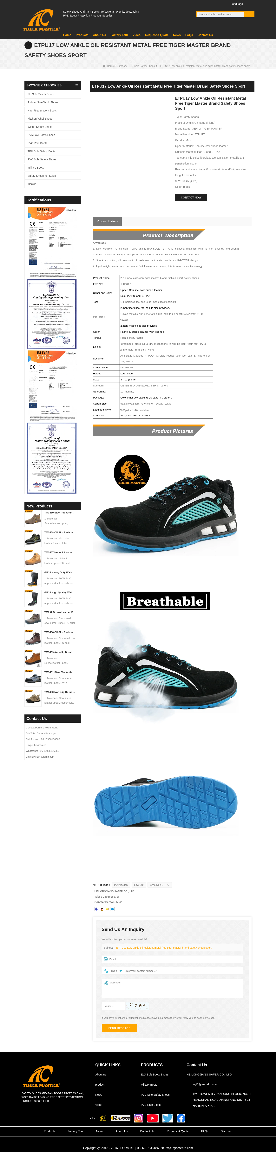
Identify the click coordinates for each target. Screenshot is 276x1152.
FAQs (189, 35)
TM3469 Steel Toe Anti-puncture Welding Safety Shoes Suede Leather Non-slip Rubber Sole (60, 512)
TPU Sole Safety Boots (41, 151)
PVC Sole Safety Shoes (42, 159)
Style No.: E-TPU (159, 884)
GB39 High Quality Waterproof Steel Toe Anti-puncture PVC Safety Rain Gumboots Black (60, 592)
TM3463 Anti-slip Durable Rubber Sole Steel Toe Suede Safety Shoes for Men (60, 652)
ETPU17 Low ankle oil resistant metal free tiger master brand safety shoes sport (161, 947)
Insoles (32, 183)
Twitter (214, 4)
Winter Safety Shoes (40, 126)
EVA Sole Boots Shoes (41, 135)
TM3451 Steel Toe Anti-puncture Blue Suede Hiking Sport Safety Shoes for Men (60, 672)
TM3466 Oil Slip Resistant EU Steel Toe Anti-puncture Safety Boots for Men (60, 632)
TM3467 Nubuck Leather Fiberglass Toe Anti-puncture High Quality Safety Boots (60, 552)
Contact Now (191, 197)
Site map (226, 1131)
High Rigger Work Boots (42, 110)
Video (137, 35)
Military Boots (36, 167)
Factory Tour (119, 35)
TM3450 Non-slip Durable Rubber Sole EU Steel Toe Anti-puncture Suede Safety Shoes (60, 692)
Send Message (119, 1028)
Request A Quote (157, 35)
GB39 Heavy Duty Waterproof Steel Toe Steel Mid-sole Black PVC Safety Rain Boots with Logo (60, 572)
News (177, 35)
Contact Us (205, 35)
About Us (99, 35)
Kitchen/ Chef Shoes (40, 118)
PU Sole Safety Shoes (142, 65)
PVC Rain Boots (37, 143)
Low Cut (138, 884)
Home (67, 35)
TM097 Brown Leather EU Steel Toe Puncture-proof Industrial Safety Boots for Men (60, 612)
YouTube (207, 4)
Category (122, 65)
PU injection (121, 884)
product (99, 1084)
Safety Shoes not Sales (42, 175)
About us (100, 1074)
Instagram (221, 4)
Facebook (199, 4)
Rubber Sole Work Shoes (43, 102)
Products (82, 35)
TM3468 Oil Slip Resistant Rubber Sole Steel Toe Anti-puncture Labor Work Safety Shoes (60, 532)
